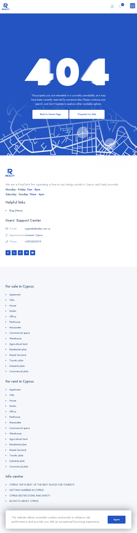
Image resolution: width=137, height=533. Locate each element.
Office (12, 316)
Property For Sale (87, 114)
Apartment (15, 294)
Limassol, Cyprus (34, 235)
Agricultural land (18, 344)
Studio (12, 311)
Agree (116, 519)
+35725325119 (33, 241)
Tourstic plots (16, 360)
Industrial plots (17, 366)
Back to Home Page (50, 114)
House (12, 305)
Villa (11, 300)
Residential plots (17, 349)
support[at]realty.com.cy (37, 228)
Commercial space (19, 333)
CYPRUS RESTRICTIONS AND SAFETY (29, 495)
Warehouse (15, 338)
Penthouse (14, 322)
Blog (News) (15, 210)
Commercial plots (18, 371)
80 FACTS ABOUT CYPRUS (24, 501)
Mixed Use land (17, 355)
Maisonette (15, 327)
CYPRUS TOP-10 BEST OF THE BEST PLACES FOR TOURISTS (41, 484)
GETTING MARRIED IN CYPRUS (26, 490)
